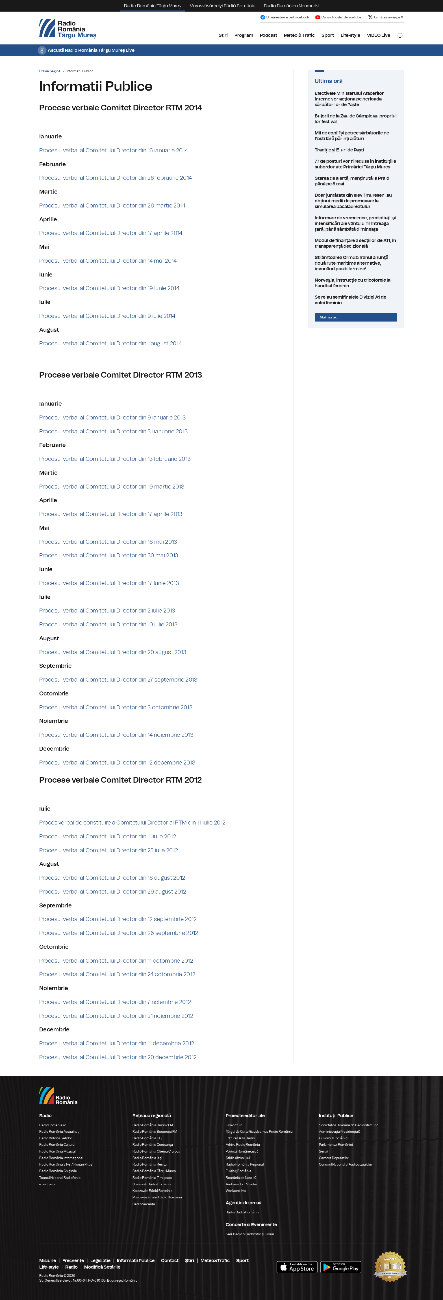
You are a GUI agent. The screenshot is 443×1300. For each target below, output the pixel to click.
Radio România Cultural (57, 1144)
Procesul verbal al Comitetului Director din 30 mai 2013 (108, 555)
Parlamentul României (336, 1144)
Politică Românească (242, 1151)
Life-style (350, 35)
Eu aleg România (238, 1171)
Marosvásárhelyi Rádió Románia (222, 6)
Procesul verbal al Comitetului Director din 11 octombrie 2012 (116, 961)
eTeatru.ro (47, 1184)
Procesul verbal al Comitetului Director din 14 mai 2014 (108, 261)
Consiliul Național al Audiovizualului (345, 1164)
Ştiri (189, 1260)
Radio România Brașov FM (153, 1125)
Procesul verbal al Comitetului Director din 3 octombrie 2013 (115, 707)
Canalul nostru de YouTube (338, 17)
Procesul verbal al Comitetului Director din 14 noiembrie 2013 (116, 735)
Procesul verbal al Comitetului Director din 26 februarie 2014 (115, 178)
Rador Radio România (242, 1212)
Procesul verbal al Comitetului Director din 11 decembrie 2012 (116, 1043)
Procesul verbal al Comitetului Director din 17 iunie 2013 (109, 583)
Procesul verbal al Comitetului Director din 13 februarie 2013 (114, 459)
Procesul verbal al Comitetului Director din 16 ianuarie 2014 (113, 150)
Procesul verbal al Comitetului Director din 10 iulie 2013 (108, 624)
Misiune (47, 1260)
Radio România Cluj (147, 1138)
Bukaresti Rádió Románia (152, 1184)
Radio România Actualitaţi (59, 1131)
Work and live (236, 1190)
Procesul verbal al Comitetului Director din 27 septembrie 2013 (118, 680)
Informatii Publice (136, 1260)
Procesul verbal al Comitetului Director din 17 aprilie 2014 (111, 233)
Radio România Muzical (57, 1151)
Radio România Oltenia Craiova (156, 1151)
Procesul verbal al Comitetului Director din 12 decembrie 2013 (117, 763)
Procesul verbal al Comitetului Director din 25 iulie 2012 (108, 850)
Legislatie (100, 1260)
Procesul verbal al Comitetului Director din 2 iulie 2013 (107, 611)
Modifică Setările (102, 1267)
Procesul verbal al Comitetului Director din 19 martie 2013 (111, 487)
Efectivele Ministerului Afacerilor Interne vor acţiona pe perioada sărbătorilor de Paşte (356, 99)
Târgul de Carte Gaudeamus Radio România (259, 1131)
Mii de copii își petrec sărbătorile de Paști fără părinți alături (356, 135)
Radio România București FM (155, 1131)
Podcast (268, 35)
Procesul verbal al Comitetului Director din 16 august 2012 (112, 878)
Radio (71, 1267)
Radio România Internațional (61, 1158)
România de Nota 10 (241, 1177)
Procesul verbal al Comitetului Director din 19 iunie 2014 (109, 288)
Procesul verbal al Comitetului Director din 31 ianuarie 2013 (113, 431)
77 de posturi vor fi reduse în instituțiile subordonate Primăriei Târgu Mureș (356, 164)
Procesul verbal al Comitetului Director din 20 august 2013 (112, 652)
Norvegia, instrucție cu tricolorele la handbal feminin (356, 283)
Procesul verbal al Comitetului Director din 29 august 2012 (112, 892)
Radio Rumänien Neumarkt (291, 6)
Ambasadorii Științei (241, 1184)
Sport (328, 35)
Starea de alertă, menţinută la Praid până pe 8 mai (356, 181)
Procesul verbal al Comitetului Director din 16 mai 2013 (108, 542)
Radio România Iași (147, 1158)
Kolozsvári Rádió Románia (153, 1190)
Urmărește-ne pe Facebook (284, 17)
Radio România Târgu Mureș (152, 6)
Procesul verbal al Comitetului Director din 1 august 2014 (110, 343)
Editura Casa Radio (240, 1138)
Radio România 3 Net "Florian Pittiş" (66, 1164)
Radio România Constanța (153, 1144)
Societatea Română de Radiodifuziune (349, 1125)
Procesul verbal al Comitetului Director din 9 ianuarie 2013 (112, 418)
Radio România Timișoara (152, 1177)
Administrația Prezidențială (340, 1131)
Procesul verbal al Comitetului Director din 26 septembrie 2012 (118, 933)
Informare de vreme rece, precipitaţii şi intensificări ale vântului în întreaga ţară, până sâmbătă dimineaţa (356, 223)
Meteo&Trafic (215, 1260)
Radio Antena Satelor (55, 1138)
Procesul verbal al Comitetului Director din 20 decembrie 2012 (118, 1057)
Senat (323, 1151)
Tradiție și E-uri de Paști (356, 150)
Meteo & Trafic (299, 35)
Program (243, 35)
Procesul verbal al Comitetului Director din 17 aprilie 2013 (111, 514)
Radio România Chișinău (58, 1171)
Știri (223, 35)
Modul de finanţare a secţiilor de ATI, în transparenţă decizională (356, 243)
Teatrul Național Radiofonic (60, 1177)
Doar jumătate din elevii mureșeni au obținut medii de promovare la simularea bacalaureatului (356, 201)
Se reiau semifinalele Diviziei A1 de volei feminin (356, 300)
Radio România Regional (245, 1164)
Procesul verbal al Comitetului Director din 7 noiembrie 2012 (115, 1002)
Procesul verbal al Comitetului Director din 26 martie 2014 (112, 206)
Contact (170, 1260)
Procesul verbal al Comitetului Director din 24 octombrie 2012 (117, 974)
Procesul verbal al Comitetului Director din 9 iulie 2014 (107, 316)
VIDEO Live (378, 35)
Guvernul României (333, 1138)
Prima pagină (49, 71)
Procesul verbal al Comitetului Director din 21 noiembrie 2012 (116, 1016)
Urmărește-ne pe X (385, 17)
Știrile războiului (238, 1158)
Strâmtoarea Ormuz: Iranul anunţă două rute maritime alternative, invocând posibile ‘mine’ (356, 263)
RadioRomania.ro (52, 1125)
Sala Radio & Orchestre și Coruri (250, 1234)
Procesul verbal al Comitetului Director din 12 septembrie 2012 (118, 919)
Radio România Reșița (150, 1164)
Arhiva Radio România (243, 1144)
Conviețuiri (234, 1125)
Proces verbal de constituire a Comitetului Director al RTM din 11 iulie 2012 (132, 823)
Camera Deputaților (334, 1158)
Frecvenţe (73, 1260)
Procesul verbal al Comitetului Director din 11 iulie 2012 (107, 836)
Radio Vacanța (144, 1204)
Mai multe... (329, 317)
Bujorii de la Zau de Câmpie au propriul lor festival (356, 118)
